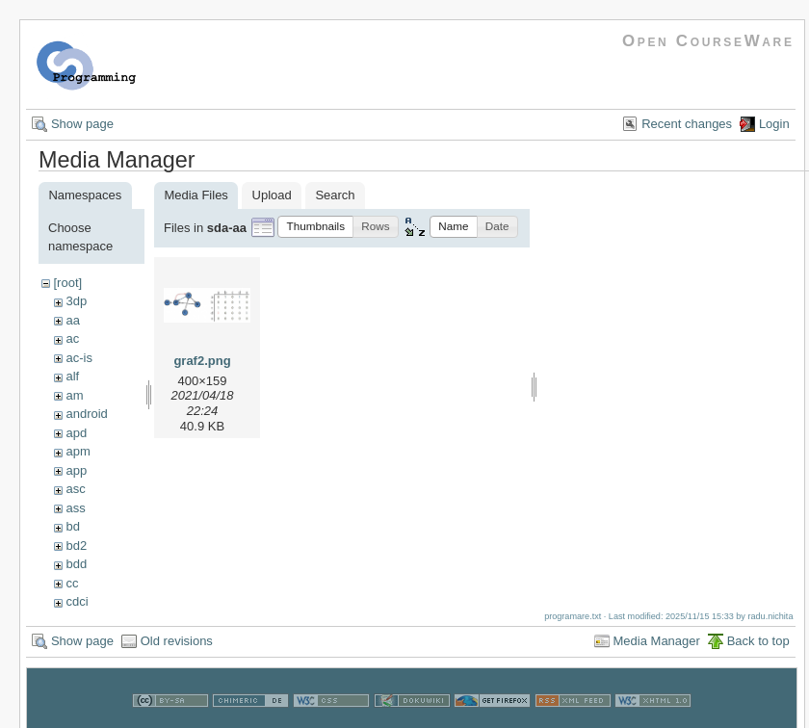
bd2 (76, 545)
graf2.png (201, 360)
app (76, 470)
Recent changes (686, 124)
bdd (76, 564)
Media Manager (656, 641)
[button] (315, 227)
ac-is (78, 358)
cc (71, 583)
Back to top (758, 641)
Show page (82, 124)
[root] (67, 282)
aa (72, 320)
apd (76, 433)
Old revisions (177, 641)
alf (72, 376)
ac (72, 338)
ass (75, 508)
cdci (76, 601)
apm (77, 451)
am (74, 395)
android (86, 413)
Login (774, 124)
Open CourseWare (708, 41)
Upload (272, 195)
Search (334, 195)
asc (75, 488)
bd (72, 526)
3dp (76, 301)
